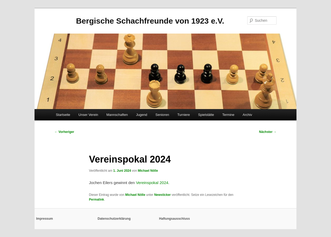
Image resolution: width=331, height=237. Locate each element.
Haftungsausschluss (174, 218)
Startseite (63, 115)
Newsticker (162, 195)
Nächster (268, 132)
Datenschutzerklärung (114, 218)
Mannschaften (117, 115)
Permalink (96, 199)
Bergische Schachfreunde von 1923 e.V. (150, 21)
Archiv (247, 115)
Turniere (183, 115)
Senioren (162, 115)
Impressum (44, 218)
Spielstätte (206, 115)
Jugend (141, 115)
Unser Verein (88, 115)
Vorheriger (64, 132)
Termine (228, 115)
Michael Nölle (148, 171)
